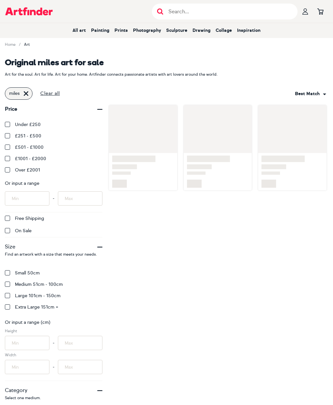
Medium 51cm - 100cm (34, 284)
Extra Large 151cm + (32, 307)
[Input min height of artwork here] (27, 343)
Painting (100, 30)
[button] (310, 93)
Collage (224, 30)
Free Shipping (24, 218)
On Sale (18, 231)
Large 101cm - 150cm (32, 295)
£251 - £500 (23, 136)
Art (27, 44)
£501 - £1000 (24, 147)
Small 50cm (22, 273)
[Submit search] (160, 11)
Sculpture (176, 30)
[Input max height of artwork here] (80, 343)
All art (79, 30)
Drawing (201, 30)
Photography (147, 30)
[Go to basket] (320, 11)
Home (10, 44)
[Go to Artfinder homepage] (29, 11)
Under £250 (23, 124)
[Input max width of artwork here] (80, 367)
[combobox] (310, 93)
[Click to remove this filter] (26, 93)
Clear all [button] (50, 93)
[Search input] (228, 11)
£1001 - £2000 (25, 158)
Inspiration (248, 30)
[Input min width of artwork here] (27, 367)
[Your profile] (305, 11)
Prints (121, 30)
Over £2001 (22, 170)
